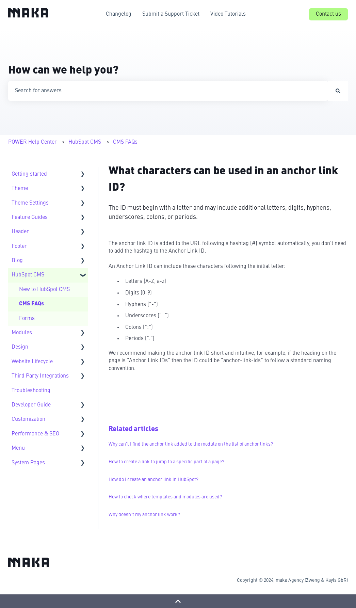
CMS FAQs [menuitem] (31, 304)
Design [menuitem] (20, 347)
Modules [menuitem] (22, 333)
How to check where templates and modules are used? (165, 497)
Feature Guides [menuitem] (30, 217)
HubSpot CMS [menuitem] (28, 275)
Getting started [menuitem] (29, 174)
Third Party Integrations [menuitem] (40, 376)
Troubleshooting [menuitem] (31, 391)
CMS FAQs (125, 142)
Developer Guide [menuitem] (31, 405)
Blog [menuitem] (17, 260)
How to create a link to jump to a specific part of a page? (166, 462)
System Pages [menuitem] (28, 463)
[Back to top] (178, 601)
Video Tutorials (228, 14)
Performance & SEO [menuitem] (35, 434)
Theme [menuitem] (20, 188)
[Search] (338, 91)
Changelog (118, 14)
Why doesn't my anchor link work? (144, 514)
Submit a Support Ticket (170, 14)
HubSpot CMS (84, 142)
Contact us (328, 14)
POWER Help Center (32, 142)
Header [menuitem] (20, 232)
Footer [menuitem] (19, 246)
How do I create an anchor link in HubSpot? (153, 479)
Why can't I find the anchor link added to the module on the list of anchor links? (191, 444)
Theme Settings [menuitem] (30, 203)
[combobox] (168, 91)
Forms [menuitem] (27, 318)
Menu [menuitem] (18, 448)
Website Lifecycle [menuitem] (32, 362)
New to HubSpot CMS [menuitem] (44, 289)
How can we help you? (63, 70)
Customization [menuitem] (28, 419)
